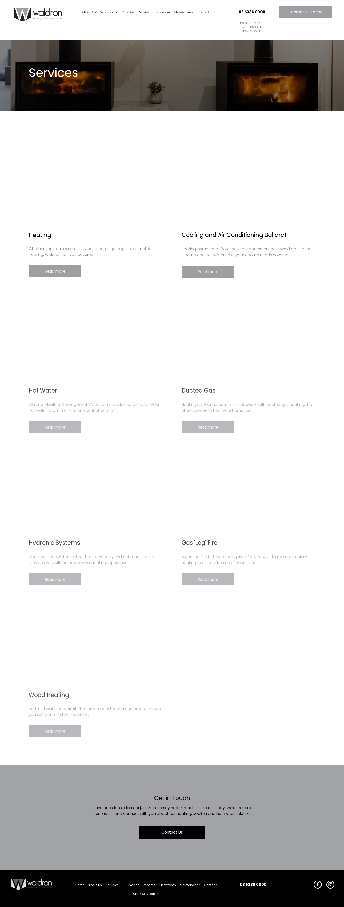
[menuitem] (89, 12)
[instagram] (330, 885)
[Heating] (95, 182)
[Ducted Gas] (248, 339)
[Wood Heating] (95, 643)
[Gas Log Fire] (248, 491)
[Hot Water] (95, 339)
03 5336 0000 (253, 884)
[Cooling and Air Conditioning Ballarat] (248, 182)
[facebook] (318, 885)
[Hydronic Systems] (95, 491)
